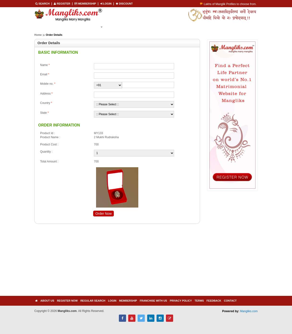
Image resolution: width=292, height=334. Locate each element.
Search (42, 3)
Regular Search (92, 300)
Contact (230, 300)
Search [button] (95, 27)
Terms (199, 300)
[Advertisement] (88, 262)
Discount (124, 3)
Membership (85, 3)
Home (43, 27)
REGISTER (62, 3)
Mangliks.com (249, 311)
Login (143, 27)
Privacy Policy (181, 300)
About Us (47, 300)
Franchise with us (153, 300)
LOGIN (106, 3)
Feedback (214, 300)
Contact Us (166, 27)
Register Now (67, 27)
